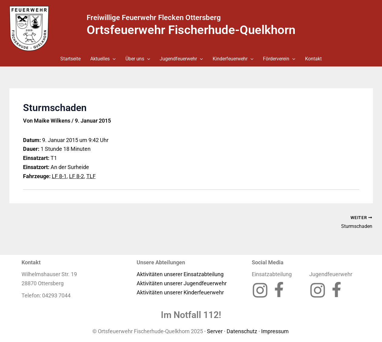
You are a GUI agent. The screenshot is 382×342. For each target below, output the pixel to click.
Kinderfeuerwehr (233, 58)
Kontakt (313, 59)
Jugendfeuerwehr (181, 58)
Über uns (137, 58)
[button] (113, 58)
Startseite (70, 59)
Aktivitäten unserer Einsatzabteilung (180, 274)
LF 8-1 (59, 176)
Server (215, 331)
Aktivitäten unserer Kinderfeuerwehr (180, 292)
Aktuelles (103, 58)
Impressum (275, 331)
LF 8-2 (76, 176)
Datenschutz (242, 331)
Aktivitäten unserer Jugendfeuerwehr (182, 283)
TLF (91, 176)
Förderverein (279, 58)
